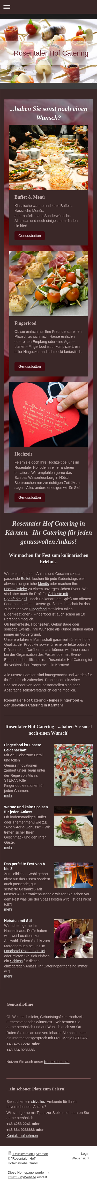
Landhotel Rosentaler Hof (24, 951)
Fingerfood (38, 609)
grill (24, 599)
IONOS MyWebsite (22, 1177)
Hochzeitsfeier (15, 589)
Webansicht (80, 1158)
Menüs (43, 584)
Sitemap (42, 1154)
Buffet (25, 578)
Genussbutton (29, 236)
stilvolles (38, 1101)
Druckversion (21, 1154)
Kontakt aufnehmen (22, 1136)
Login (85, 1154)
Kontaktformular (57, 1062)
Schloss (16, 961)
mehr (8, 796)
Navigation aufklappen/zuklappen (48, 6)
